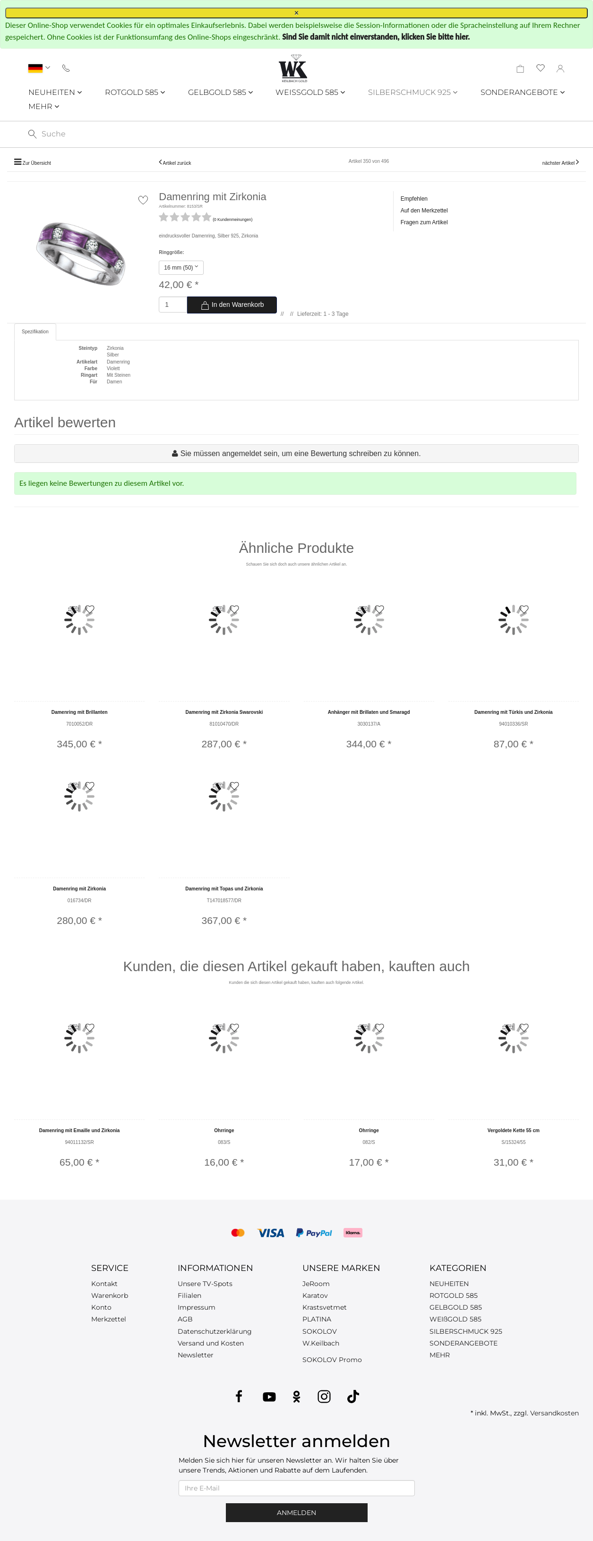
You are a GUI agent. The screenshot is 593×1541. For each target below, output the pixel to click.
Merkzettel (108, 1319)
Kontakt (104, 1283)
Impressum (196, 1307)
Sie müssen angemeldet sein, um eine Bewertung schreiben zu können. (300, 453)
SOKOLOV (319, 1331)
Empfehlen (414, 198)
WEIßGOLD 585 (455, 1319)
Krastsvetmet (324, 1307)
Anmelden (296, 1512)
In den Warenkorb (232, 305)
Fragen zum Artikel (424, 222)
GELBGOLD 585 (220, 92)
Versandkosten (554, 1413)
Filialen (189, 1295)
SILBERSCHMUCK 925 (412, 92)
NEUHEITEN (55, 92)
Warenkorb (109, 1295)
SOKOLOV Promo (332, 1359)
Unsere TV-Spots (205, 1283)
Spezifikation (35, 331)
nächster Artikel (559, 163)
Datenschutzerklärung (215, 1331)
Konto (101, 1307)
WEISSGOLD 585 (310, 92)
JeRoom (316, 1283)
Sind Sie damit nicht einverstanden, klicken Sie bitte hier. (376, 37)
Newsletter (196, 1355)
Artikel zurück (177, 163)
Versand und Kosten (211, 1343)
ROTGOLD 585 (135, 92)
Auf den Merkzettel (424, 210)
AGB (185, 1319)
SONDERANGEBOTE (523, 92)
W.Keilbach (320, 1343)
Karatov (315, 1295)
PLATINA (316, 1319)
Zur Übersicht (37, 163)
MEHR (43, 106)
